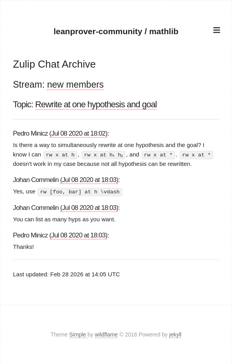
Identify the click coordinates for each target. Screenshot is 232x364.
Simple (78, 334)
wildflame (106, 334)
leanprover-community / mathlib (116, 31)
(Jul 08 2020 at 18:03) (89, 180)
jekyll (175, 334)
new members (75, 84)
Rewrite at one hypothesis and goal (96, 104)
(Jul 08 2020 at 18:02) (78, 133)
